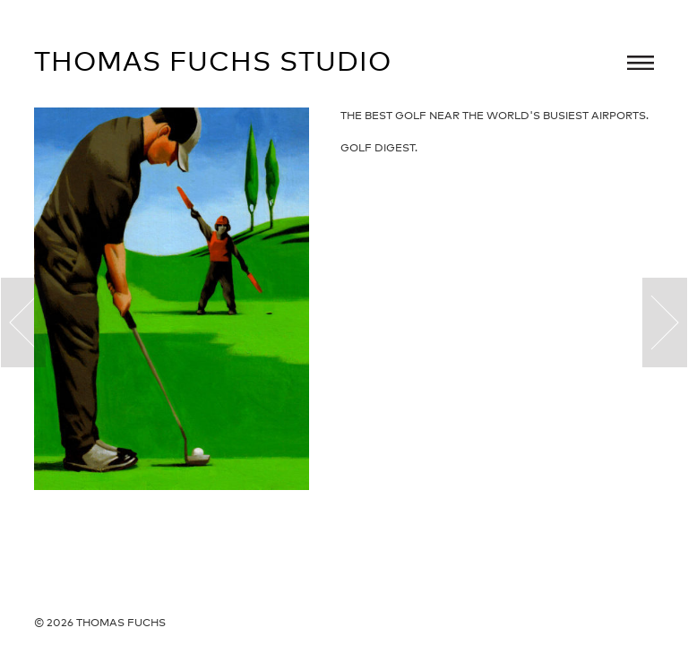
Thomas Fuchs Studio (212, 61)
